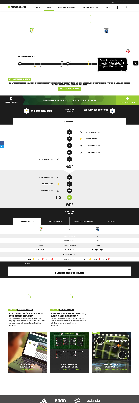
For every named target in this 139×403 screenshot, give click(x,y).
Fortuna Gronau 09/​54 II (106, 39)
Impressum (10, 398)
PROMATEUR (11, 2)
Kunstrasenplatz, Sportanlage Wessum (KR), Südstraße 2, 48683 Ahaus (69, 22)
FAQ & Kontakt (53, 2)
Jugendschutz (42, 398)
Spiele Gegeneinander (83, 221)
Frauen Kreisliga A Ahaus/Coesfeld (69, 16)
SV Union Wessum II (32, 39)
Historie (112, 221)
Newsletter (60, 2)
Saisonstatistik (27, 221)
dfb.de (17, 2)
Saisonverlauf (55, 221)
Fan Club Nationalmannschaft (36, 2)
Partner (46, 2)
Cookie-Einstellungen (64, 398)
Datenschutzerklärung (20, 398)
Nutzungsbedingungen (32, 398)
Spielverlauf (69, 121)
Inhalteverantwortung (52, 398)
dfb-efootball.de (24, 2)
